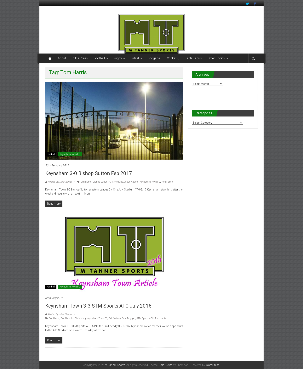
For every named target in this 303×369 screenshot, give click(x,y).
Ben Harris (86, 181)
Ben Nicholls (67, 318)
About (62, 58)
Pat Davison (115, 318)
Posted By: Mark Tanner (60, 181)
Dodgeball (154, 58)
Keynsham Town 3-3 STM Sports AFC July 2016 (98, 306)
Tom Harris (167, 181)
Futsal (135, 58)
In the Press (80, 58)
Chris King (117, 181)
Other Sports (216, 58)
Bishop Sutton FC (102, 181)
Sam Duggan (128, 318)
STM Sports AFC (145, 318)
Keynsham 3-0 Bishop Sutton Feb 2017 (88, 173)
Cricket (171, 58)
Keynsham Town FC (70, 154)
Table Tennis (193, 58)
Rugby (117, 58)
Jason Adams (131, 181)
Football (99, 58)
